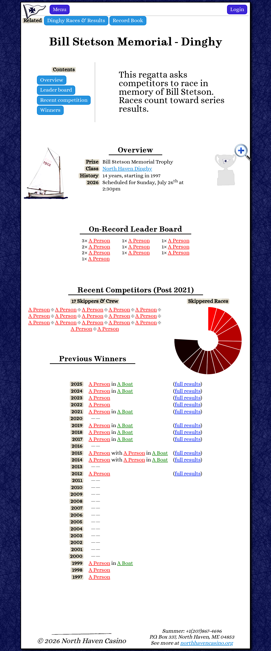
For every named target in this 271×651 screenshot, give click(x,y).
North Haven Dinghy (127, 168)
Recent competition (63, 100)
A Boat (125, 384)
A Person (99, 240)
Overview (51, 80)
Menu (59, 9)
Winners (50, 110)
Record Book (128, 20)
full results (188, 384)
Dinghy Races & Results (76, 20)
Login (237, 9)
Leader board (56, 90)
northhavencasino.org (206, 643)
